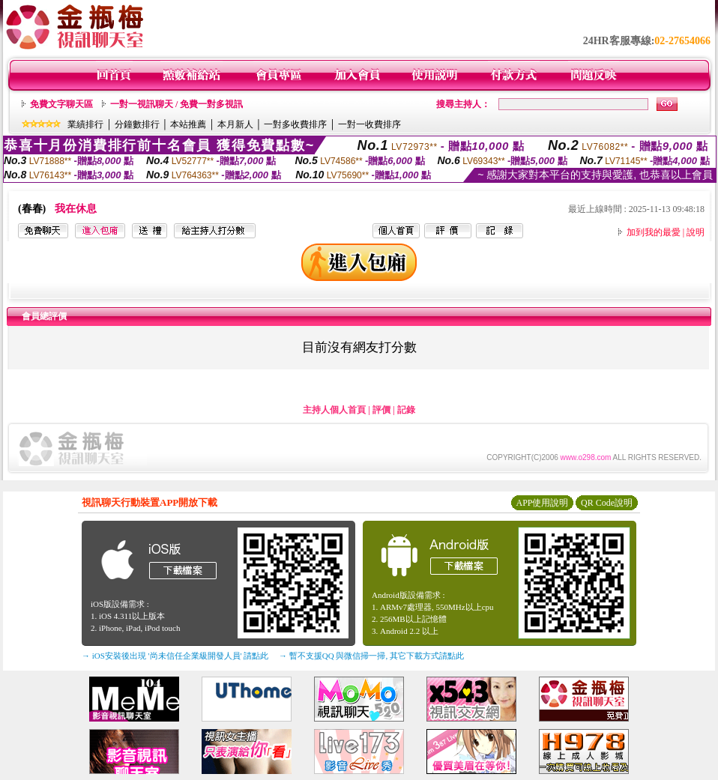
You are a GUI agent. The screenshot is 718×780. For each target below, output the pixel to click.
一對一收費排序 (369, 124)
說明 (696, 232)
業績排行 (85, 124)
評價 (381, 410)
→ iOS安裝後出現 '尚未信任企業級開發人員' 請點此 (175, 655)
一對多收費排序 (295, 124)
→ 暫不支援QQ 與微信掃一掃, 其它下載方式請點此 (371, 655)
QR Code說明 (607, 503)
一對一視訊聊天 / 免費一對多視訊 (176, 104)
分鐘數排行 (137, 124)
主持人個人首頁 (334, 410)
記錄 (406, 410)
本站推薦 (188, 124)
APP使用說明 (542, 503)
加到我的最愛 (654, 232)
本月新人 (235, 124)
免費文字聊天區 (61, 104)
